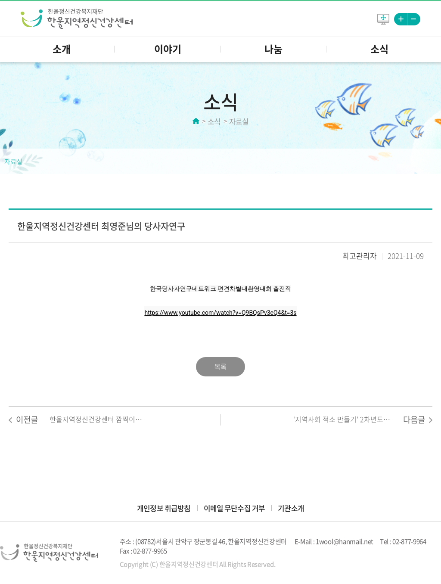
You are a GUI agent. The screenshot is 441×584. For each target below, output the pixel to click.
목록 (220, 366)
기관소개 (291, 508)
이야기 (167, 48)
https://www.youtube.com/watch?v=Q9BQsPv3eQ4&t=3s (220, 312)
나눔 (273, 48)
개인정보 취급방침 (163, 508)
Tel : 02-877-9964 (403, 541)
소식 (379, 48)
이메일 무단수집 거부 (234, 508)
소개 (62, 48)
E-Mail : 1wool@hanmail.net (334, 541)
